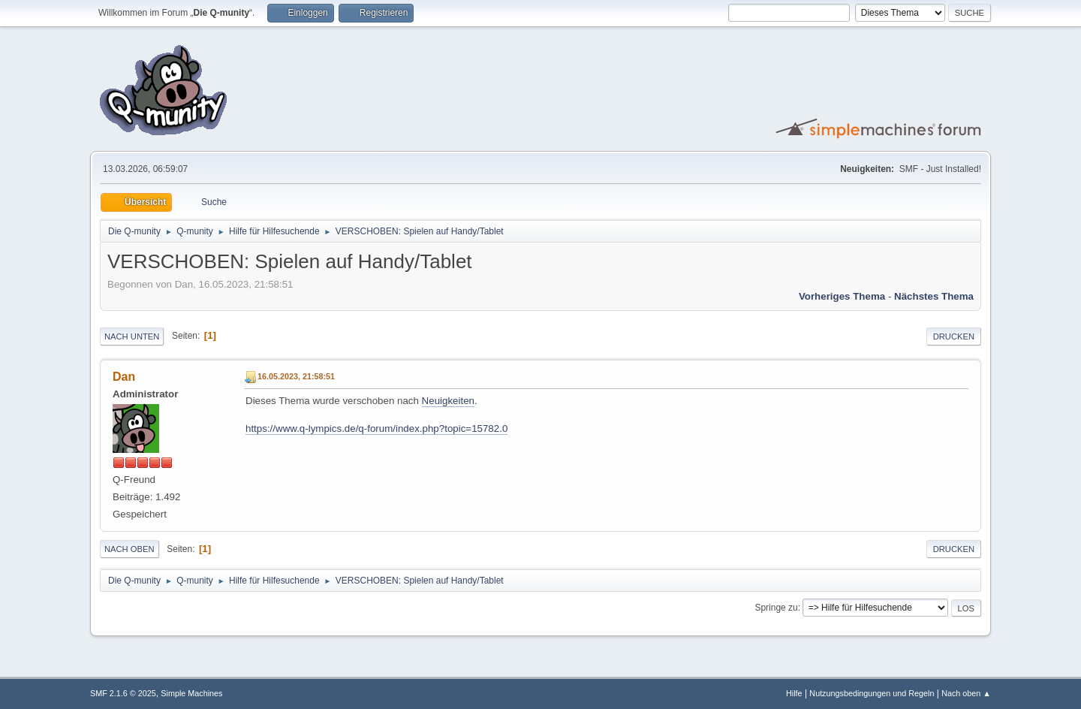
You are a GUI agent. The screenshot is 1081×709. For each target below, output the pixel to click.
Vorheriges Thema (842, 296)
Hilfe (794, 693)
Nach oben (129, 549)
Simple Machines (191, 693)
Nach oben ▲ (966, 693)
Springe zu (775, 607)
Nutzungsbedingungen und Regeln (871, 693)
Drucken (953, 336)
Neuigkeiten (448, 400)
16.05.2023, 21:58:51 (296, 376)
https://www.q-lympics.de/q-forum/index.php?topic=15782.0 (376, 428)
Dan (124, 376)
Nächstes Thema (934, 296)
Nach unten (131, 336)
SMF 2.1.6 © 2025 (123, 693)
